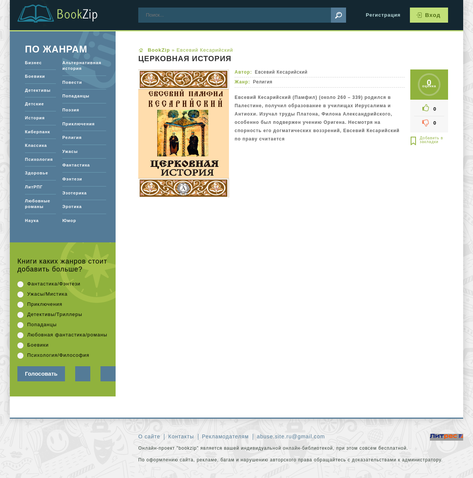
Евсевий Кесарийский (281, 72)
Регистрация (383, 15)
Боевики (35, 76)
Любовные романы (37, 204)
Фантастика (76, 165)
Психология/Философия (58, 355)
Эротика (72, 206)
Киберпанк (37, 132)
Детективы (38, 90)
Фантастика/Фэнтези (53, 284)
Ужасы (70, 151)
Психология (39, 159)
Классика (36, 145)
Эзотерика (74, 193)
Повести (72, 82)
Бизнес (33, 62)
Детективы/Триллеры (54, 314)
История (35, 118)
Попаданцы (76, 96)
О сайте (149, 436)
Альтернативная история (81, 65)
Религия (262, 82)
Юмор (69, 220)
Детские (34, 104)
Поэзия (70, 110)
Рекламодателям (225, 436)
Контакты (181, 436)
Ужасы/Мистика (47, 294)
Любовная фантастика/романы (67, 335)
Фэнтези (72, 179)
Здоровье (36, 173)
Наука (32, 220)
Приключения (78, 124)
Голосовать (41, 373)
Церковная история (185, 59)
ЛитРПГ (34, 187)
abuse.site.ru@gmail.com (291, 436)
